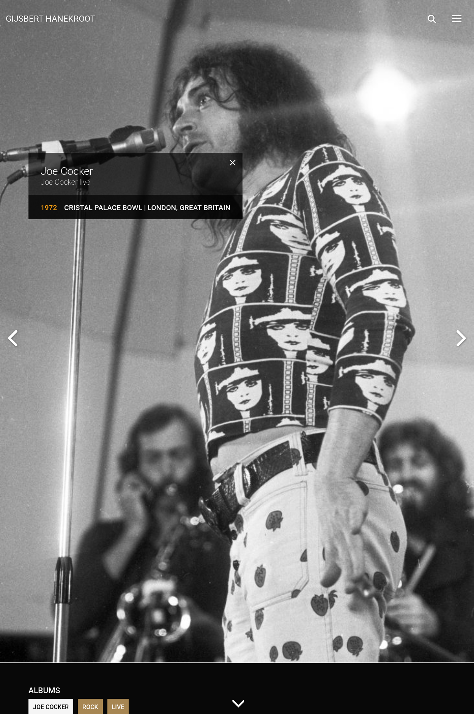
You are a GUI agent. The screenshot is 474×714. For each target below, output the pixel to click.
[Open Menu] (456, 19)
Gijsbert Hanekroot (50, 18)
